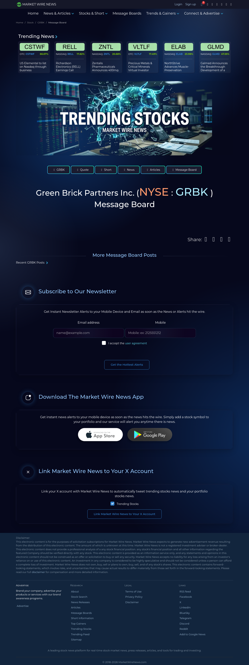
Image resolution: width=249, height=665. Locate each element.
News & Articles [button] (59, 13)
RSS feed (185, 591)
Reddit (184, 628)
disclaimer (38, 572)
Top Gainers (78, 623)
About (75, 591)
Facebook (186, 596)
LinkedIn (185, 607)
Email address (89, 322)
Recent (32, 262)
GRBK (41, 22)
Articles (153, 170)
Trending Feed (80, 634)
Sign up (190, 4)
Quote (82, 170)
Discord (184, 623)
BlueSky (185, 612)
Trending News (38, 36)
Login (178, 4)
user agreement (136, 343)
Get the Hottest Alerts (127, 364)
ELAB (179, 54)
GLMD (216, 54)
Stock (30, 22)
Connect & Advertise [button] (203, 13)
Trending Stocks (128, 504)
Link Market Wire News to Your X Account (124, 514)
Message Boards (127, 13)
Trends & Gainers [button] (162, 13)
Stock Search (79, 596)
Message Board (183, 170)
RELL (71, 54)
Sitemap (76, 639)
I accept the (127, 343)
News (129, 170)
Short (106, 170)
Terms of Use (133, 591)
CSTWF (30, 54)
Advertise (23, 605)
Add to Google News (192, 634)
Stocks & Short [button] (93, 13)
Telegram (185, 618)
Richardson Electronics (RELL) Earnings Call (68, 66)
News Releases (80, 602)
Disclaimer (132, 602)
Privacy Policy (133, 596)
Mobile (160, 322)
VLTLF (137, 54)
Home (33, 13)
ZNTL (107, 54)
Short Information (82, 618)
